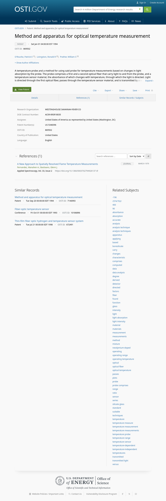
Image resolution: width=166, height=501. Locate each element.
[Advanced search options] (140, 9)
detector (116, 283)
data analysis (118, 272)
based (115, 242)
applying (116, 238)
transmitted (117, 456)
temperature (118, 419)
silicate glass (118, 404)
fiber (114, 295)
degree (115, 276)
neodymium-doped (121, 347)
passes (115, 374)
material (116, 325)
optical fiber (118, 366)
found (115, 298)
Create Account (157, 2)
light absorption (119, 317)
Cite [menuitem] (96, 90)
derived (115, 280)
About (109, 21)
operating (117, 351)
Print (149, 90)
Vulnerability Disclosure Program (101, 493)
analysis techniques (121, 231)
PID (91, 21)
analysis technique (121, 227)
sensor (115, 396)
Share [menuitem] (123, 90)
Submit (30, 21)
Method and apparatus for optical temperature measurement (48, 197)
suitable (116, 411)
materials (116, 328)
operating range (120, 355)
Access (70, 21)
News (136, 21)
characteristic (118, 257)
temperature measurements (125, 430)
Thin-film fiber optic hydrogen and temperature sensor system (49, 221)
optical (115, 362)
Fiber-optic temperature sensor (32, 209)
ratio (114, 392)
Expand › (149, 80)
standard (116, 407)
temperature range (121, 438)
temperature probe (121, 434)
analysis (116, 223)
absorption (117, 216)
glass (114, 306)
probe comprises (120, 385)
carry (114, 249)
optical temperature (121, 370)
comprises (117, 261)
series (115, 400)
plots (114, 377)
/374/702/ (117, 201)
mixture (116, 343)
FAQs (123, 21)
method (116, 340)
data (114, 268)
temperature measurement (125, 426)
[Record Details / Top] (35, 97)
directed (116, 287)
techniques (117, 415)
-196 (114, 197)
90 (113, 208)
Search (48, 21)
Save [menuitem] (136, 90)
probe (115, 381)
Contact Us (75, 493)
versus (115, 464)
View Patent (22, 89)
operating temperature (123, 359)
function (116, 302)
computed (117, 265)
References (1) (83, 97)
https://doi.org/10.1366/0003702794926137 (76, 171)
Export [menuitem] (109, 90)
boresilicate (117, 246)
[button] (30, 494)
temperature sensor (121, 441)
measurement (119, 332)
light (114, 314)
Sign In (141, 2)
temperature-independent (124, 449)
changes (116, 253)
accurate (116, 219)
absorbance (117, 212)
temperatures (118, 452)
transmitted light (120, 460)
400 (114, 204)
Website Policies (46, 493)
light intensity (118, 321)
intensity (116, 310)
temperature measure (122, 423)
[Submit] (147, 9)
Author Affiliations (27, 62)
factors (115, 291)
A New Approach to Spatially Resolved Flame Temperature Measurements (57, 164)
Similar (131, 97)
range (115, 389)
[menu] (96, 90)
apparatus (117, 234)
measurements (119, 336)
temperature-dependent (123, 445)
